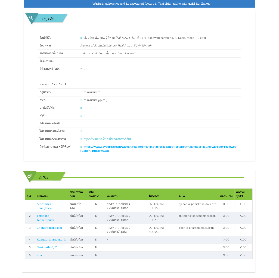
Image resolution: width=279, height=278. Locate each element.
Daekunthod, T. (47, 247)
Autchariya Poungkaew (44, 206)
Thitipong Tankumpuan (45, 218)
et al (40, 255)
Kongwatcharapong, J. (51, 239)
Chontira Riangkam (49, 228)
